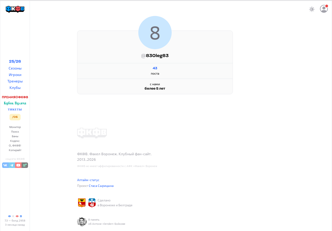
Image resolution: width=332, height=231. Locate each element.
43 (155, 68)
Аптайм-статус (88, 180)
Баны (15, 136)
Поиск (15, 132)
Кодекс (15, 141)
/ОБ (15, 117)
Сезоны (15, 68)
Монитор (15, 127)
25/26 (15, 62)
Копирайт (15, 150)
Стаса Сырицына (101, 185)
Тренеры (15, 81)
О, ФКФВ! (15, 145)
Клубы (15, 87)
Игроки (15, 74)
